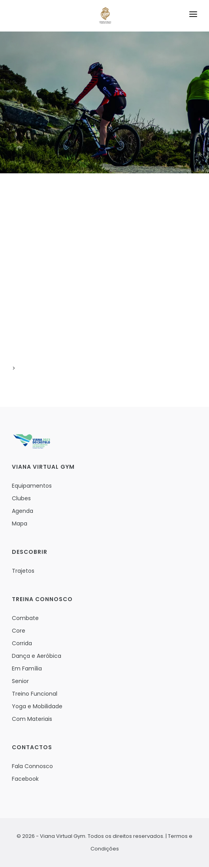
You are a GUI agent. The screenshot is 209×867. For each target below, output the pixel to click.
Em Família (27, 668)
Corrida (22, 643)
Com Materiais (32, 719)
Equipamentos (32, 486)
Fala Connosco (32, 766)
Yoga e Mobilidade (37, 706)
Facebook (25, 779)
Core (18, 631)
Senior (20, 681)
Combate (25, 618)
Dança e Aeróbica (36, 656)
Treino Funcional (34, 694)
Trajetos (23, 571)
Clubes (21, 498)
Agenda (22, 511)
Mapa (19, 523)
